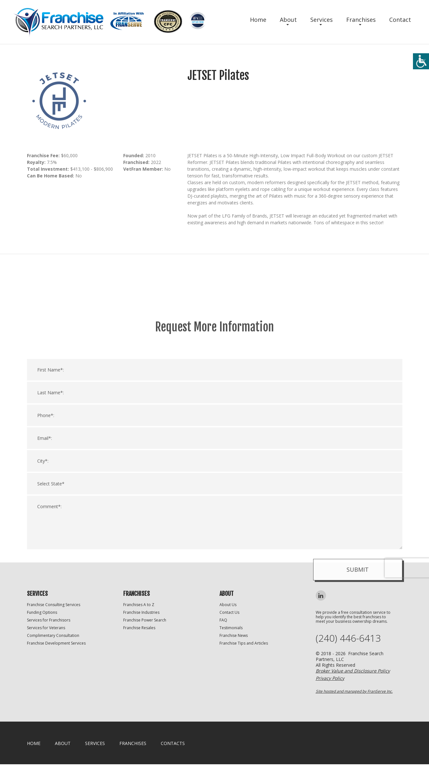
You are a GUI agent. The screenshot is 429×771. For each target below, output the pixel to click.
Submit (358, 720)
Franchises (361, 19)
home (33, 743)
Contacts (173, 743)
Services (321, 19)
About (288, 19)
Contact (400, 19)
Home (258, 19)
